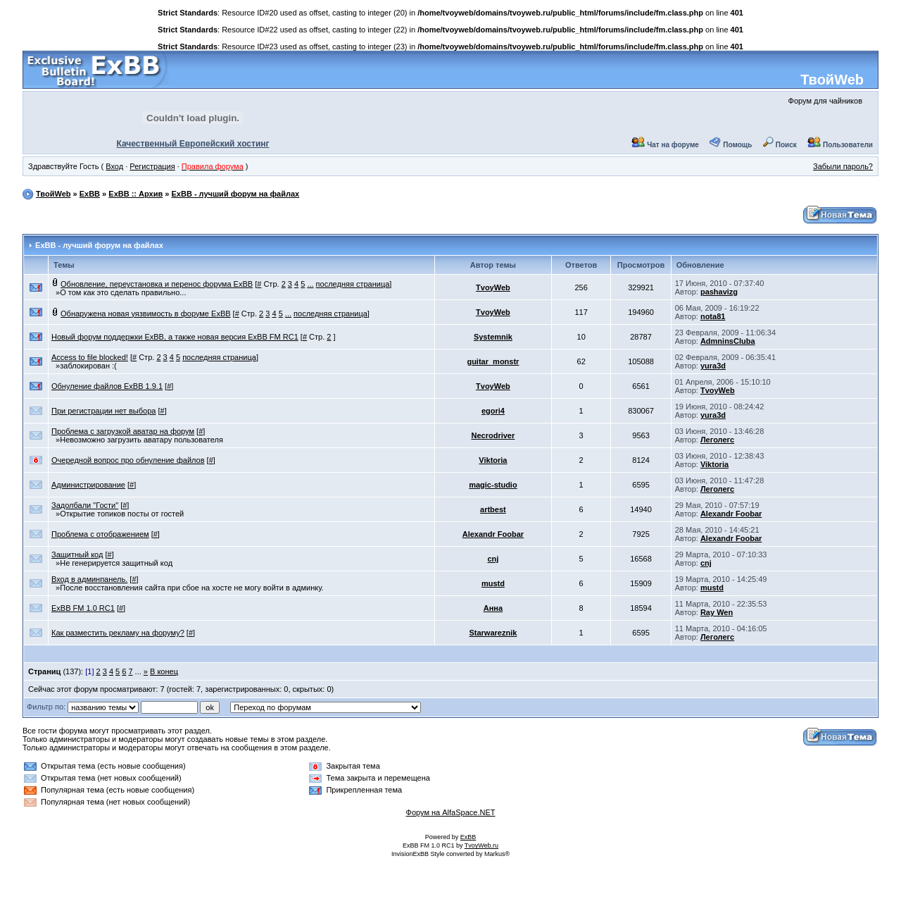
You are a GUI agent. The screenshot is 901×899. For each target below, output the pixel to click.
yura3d (713, 365)
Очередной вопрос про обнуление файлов (128, 460)
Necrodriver (493, 435)
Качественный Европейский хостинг (192, 144)
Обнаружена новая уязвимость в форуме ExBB (146, 313)
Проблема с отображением (100, 534)
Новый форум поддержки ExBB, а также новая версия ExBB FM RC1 (174, 337)
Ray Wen (716, 612)
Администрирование (88, 484)
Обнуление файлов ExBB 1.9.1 (107, 386)
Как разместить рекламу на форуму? (117, 632)
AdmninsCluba (727, 341)
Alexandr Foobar (731, 513)
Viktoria (493, 460)
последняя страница (353, 284)
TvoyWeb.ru (481, 845)
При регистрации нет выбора (103, 411)
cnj (492, 558)
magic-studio (493, 484)
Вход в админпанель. (89, 579)
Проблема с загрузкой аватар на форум (122, 431)
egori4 (493, 411)
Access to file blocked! (89, 357)
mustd (493, 583)
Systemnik (493, 337)
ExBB (90, 194)
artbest (493, 509)
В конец (164, 671)
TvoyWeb (493, 287)
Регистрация (152, 166)
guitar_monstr (493, 361)
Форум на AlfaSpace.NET (451, 812)
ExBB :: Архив (135, 194)
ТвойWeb (832, 79)
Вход (114, 166)
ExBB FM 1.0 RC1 (83, 608)
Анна (493, 608)
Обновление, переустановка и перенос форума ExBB (157, 284)
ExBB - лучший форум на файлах (235, 194)
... (310, 284)
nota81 (712, 316)
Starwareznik (493, 632)
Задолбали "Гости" (84, 505)
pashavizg (719, 291)
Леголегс (717, 439)
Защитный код (77, 554)
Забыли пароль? (843, 166)
